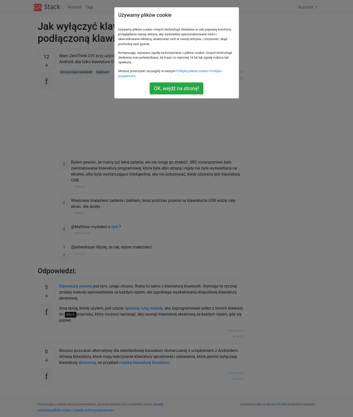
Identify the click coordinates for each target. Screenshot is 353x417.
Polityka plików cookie (192, 71)
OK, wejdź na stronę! (176, 88)
